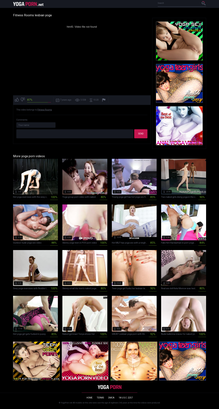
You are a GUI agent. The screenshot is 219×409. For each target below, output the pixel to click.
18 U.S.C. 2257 (126, 397)
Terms (100, 397)
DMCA (111, 397)
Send (141, 133)
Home (89, 397)
